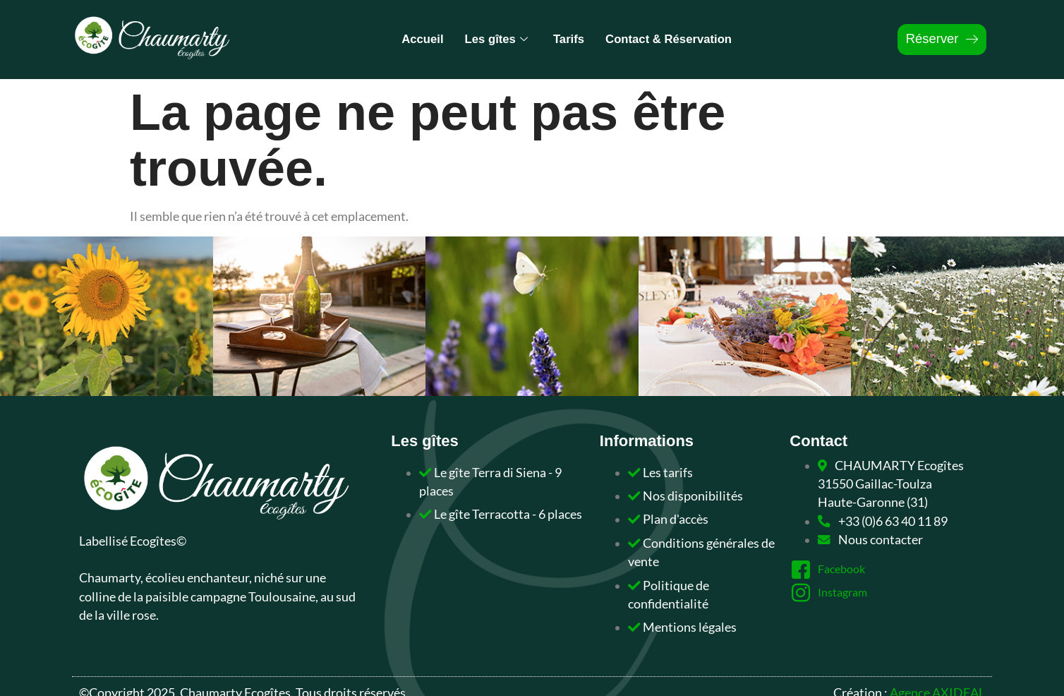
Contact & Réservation (674, 39)
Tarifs (567, 39)
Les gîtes (490, 39)
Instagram (833, 593)
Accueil (412, 39)
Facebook (831, 570)
